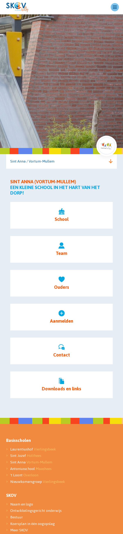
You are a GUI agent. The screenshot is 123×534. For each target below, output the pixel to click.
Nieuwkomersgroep (37, 482)
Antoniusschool (30, 469)
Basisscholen (18, 440)
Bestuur (17, 517)
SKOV (11, 495)
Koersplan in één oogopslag (32, 524)
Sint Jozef (25, 456)
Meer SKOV (19, 530)
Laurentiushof (33, 449)
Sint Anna (31, 462)
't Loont (24, 475)
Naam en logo (21, 504)
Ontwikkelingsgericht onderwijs (35, 511)
